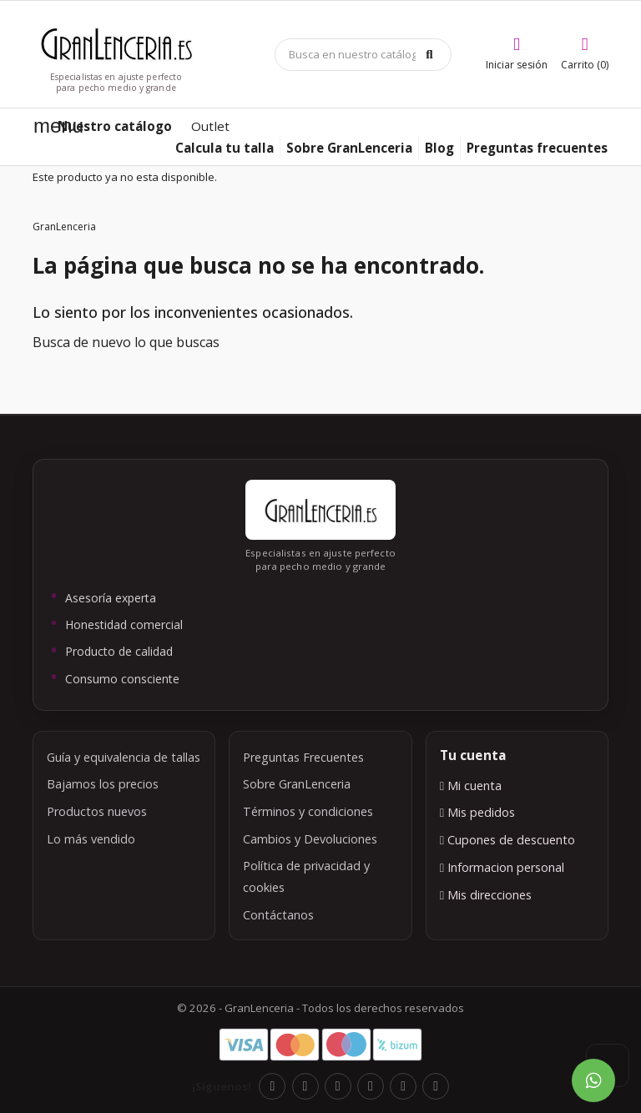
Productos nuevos (97, 811)
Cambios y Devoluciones (310, 839)
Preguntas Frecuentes (303, 757)
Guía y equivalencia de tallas (123, 757)
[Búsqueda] (363, 54)
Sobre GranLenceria (297, 784)
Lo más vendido (91, 839)
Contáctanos (278, 915)
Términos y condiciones (308, 811)
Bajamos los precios (103, 784)
